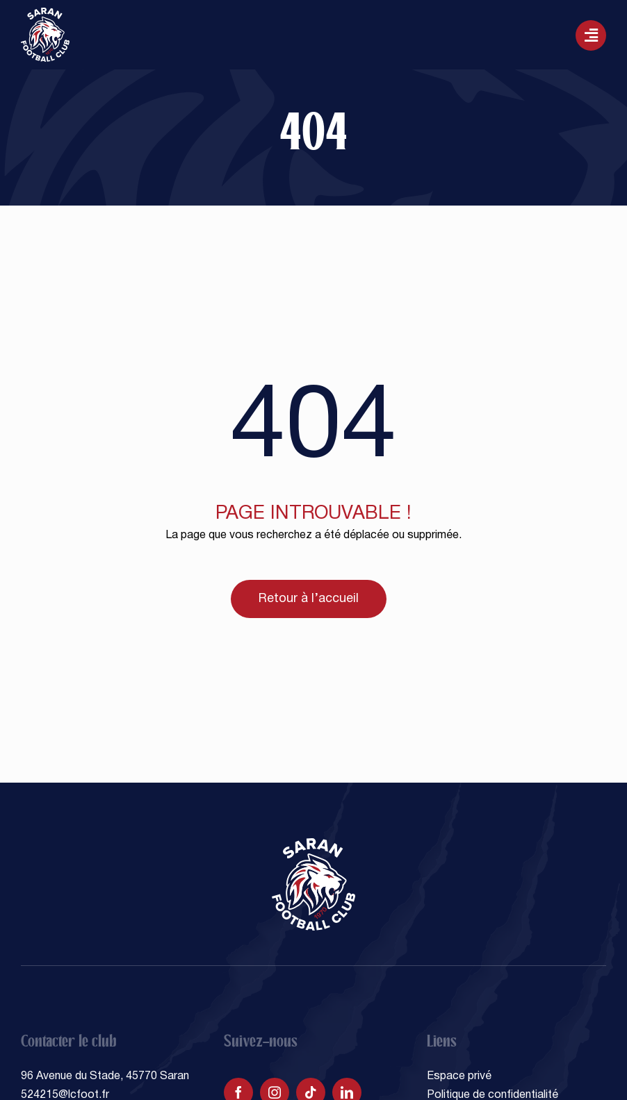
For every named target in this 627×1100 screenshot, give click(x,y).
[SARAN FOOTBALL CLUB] (45, 13)
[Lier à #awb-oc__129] (591, 35)
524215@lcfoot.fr (65, 1095)
